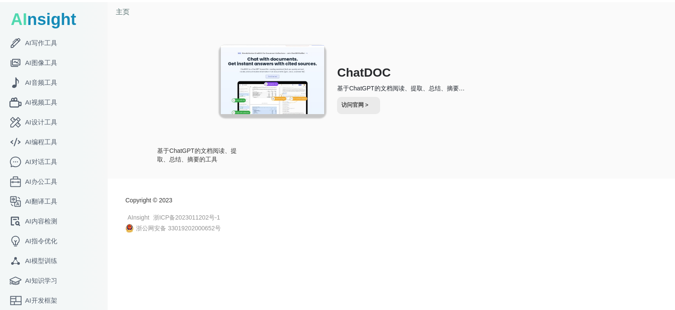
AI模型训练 (33, 261)
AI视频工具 (33, 102)
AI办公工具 (33, 182)
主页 (124, 12)
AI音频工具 (33, 83)
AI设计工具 (33, 122)
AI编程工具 (33, 142)
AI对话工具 (33, 162)
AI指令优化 (33, 241)
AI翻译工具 (33, 201)
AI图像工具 (33, 63)
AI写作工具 (33, 43)
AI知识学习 (33, 281)
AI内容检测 (33, 221)
